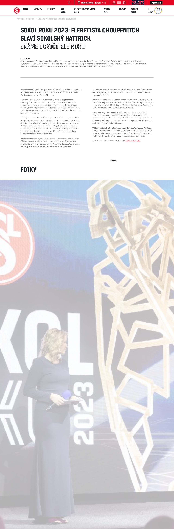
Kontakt (122, 9)
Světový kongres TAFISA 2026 (84, 10)
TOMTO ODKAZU (132, 141)
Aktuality (38, 9)
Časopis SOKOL (134, 10)
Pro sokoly (156, 2)
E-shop (150, 10)
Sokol (25, 9)
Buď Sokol (63, 10)
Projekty (51, 9)
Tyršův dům (107, 10)
